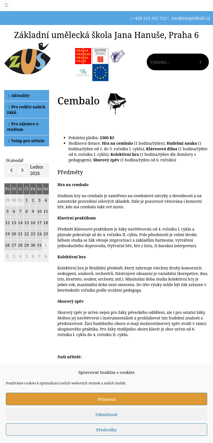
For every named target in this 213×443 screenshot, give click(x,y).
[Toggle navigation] (6, 5)
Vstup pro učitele (26, 140)
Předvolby (106, 429)
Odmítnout (106, 414)
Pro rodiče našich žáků (26, 109)
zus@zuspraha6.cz (190, 18)
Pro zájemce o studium (23, 126)
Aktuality (19, 95)
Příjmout (106, 399)
